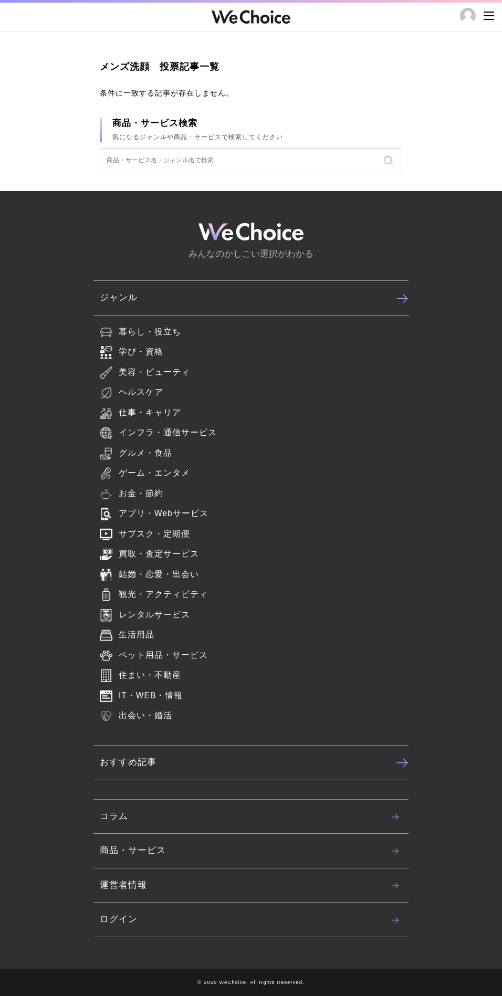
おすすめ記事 (254, 762)
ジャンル (254, 298)
